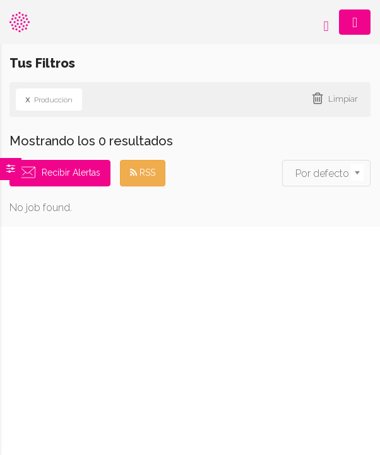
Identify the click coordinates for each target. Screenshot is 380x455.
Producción (49, 99)
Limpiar (343, 99)
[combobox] (326, 173)
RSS (142, 172)
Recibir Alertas (71, 172)
